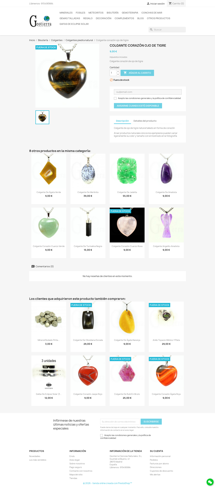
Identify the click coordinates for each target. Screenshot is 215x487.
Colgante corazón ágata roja (166, 394)
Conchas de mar (151, 12)
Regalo (88, 18)
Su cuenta (156, 451)
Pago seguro (75, 467)
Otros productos (158, 18)
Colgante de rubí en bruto (127, 394)
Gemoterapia (130, 12)
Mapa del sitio (76, 474)
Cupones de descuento (161, 471)
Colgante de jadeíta (127, 192)
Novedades (34, 456)
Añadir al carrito (137, 73)
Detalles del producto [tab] (145, 120)
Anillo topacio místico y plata (166, 340)
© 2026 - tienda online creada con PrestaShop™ (107, 483)
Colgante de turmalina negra (88, 246)
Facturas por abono (159, 463)
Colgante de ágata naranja (127, 340)
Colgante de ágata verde (49, 192)
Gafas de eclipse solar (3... (49, 394)
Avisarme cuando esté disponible (138, 105)
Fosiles (80, 12)
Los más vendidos (37, 460)
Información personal (160, 456)
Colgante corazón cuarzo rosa (127, 246)
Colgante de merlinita (88, 192)
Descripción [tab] (122, 120)
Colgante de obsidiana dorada (88, 340)
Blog (140, 18)
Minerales (66, 12)
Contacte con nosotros (80, 471)
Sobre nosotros (77, 463)
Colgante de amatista (166, 192)
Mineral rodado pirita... (49, 340)
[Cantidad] (113, 73)
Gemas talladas (70, 18)
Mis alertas (155, 474)
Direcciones (155, 467)
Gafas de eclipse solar (74, 24)
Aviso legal (74, 460)
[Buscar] (167, 29)
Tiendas (73, 478)
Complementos (124, 18)
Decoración (103, 18)
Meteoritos (96, 12)
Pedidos (154, 460)
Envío (72, 456)
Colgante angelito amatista (166, 246)
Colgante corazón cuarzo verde (49, 246)
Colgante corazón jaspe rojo (87, 394)
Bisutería (113, 12)
